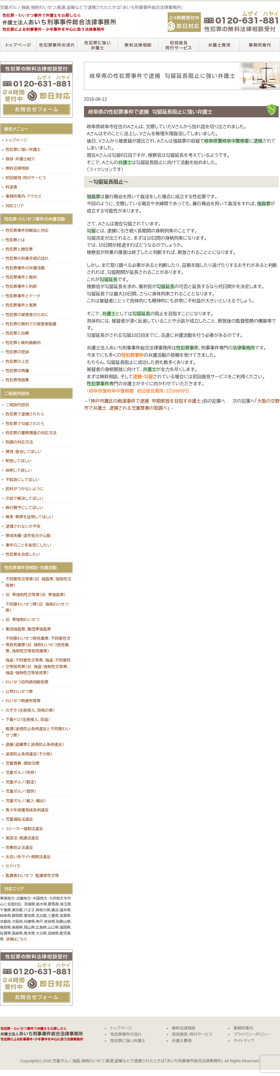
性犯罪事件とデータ (23, 296)
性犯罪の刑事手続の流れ (27, 258)
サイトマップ (244, 1040)
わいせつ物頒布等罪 (23, 701)
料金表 (11, 187)
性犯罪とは (15, 240)
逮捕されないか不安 (23, 526)
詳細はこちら (16, 939)
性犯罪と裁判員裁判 (23, 342)
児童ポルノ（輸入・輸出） (26, 801)
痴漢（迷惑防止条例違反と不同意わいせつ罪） (38, 732)
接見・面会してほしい (23, 451)
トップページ (18, 45)
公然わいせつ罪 (19, 691)
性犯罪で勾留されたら (25, 423)
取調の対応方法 (19, 442)
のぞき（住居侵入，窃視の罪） (30, 710)
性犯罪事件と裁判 (21, 277)
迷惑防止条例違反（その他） (29, 754)
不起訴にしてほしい (22, 479)
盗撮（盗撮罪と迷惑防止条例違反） (35, 744)
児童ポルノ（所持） (21, 772)
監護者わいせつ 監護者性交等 (32, 875)
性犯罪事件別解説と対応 (27, 230)
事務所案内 (259, 45)
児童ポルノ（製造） (21, 782)
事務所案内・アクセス (23, 196)
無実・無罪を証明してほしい (29, 517)
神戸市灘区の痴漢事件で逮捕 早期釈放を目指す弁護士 (146, 401)
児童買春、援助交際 (22, 763)
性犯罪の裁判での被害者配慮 (31, 324)
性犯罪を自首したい (23, 554)
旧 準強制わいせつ (22, 619)
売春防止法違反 (19, 847)
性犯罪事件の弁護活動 (25, 268)
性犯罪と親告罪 (19, 249)
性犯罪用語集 (17, 380)
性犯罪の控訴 (17, 352)
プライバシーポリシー (252, 1034)
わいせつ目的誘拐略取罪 (27, 682)
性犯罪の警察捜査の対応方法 (31, 433)
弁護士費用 (219, 45)
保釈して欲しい (19, 470)
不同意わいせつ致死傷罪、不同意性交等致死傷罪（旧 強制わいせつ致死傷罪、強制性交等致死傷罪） (38, 644)
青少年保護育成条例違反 (27, 810)
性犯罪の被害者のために (27, 314)
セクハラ (13, 866)
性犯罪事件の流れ (56, 45)
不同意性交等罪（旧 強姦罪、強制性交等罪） (38, 582)
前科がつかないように (25, 489)
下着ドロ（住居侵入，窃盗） (28, 719)
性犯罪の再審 (17, 370)
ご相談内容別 (17, 405)
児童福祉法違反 (19, 819)
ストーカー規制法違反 (24, 829)
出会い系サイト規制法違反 (28, 857)
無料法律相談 (138, 45)
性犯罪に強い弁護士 (97, 45)
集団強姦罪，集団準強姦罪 (28, 629)
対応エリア (15, 206)
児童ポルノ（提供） (21, 791)
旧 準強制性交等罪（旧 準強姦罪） (36, 594)
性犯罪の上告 (17, 361)
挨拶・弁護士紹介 (20, 159)
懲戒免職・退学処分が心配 (28, 535)
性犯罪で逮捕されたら (25, 414)
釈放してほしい (19, 461)
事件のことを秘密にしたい (28, 545)
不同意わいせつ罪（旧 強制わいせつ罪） (37, 607)
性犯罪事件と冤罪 (21, 305)
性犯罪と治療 (17, 333)
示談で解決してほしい (24, 498)
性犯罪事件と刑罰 (21, 286)
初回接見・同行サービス (178, 45)
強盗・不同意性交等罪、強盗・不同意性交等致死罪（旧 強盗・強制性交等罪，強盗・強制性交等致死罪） (38, 666)
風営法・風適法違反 (22, 838)
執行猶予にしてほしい (24, 507)
